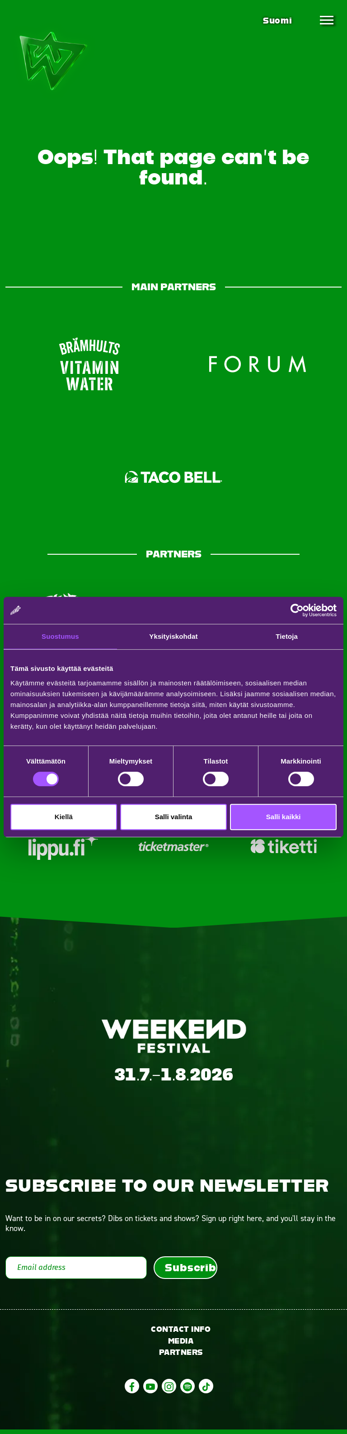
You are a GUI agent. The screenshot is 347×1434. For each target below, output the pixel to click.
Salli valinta (173, 817)
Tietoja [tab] (287, 636)
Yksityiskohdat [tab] (173, 636)
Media (181, 1345)
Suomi (277, 20)
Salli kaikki (283, 817)
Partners (181, 1357)
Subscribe (191, 1272)
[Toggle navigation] (326, 20)
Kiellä (64, 817)
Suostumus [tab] (60, 636)
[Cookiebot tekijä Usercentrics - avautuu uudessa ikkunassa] (297, 610)
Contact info (181, 1333)
